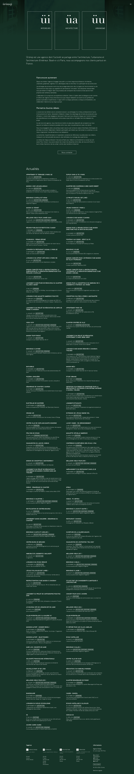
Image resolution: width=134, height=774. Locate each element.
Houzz (95, 761)
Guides (44, 761)
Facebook (96, 756)
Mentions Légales (97, 770)
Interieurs (47, 750)
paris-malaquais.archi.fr (32, 611)
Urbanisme (76, 188)
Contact (28, 758)
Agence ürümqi (31, 750)
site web (80, 537)
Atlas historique (71, 450)
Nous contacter (67, 152)
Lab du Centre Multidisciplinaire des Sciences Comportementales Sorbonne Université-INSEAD (42, 448)
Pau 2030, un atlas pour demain (85, 450)
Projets (44, 758)
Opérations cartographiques (73, 453)
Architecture (37, 177)
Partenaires (46, 764)
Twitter (95, 758)
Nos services (46, 759)
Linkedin (96, 755)
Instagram (96, 759)
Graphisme (47, 220)
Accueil (28, 756)
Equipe (44, 762)
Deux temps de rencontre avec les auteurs (77, 455)
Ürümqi (7, 4)
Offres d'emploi (29, 759)
